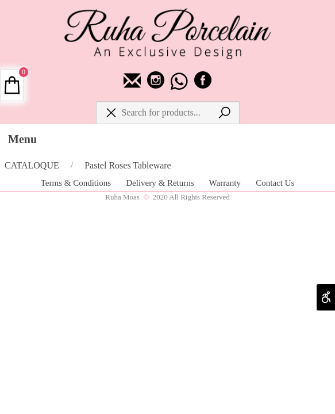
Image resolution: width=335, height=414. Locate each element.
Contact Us (275, 182)
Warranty (226, 182)
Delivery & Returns (161, 182)
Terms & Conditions (77, 182)
